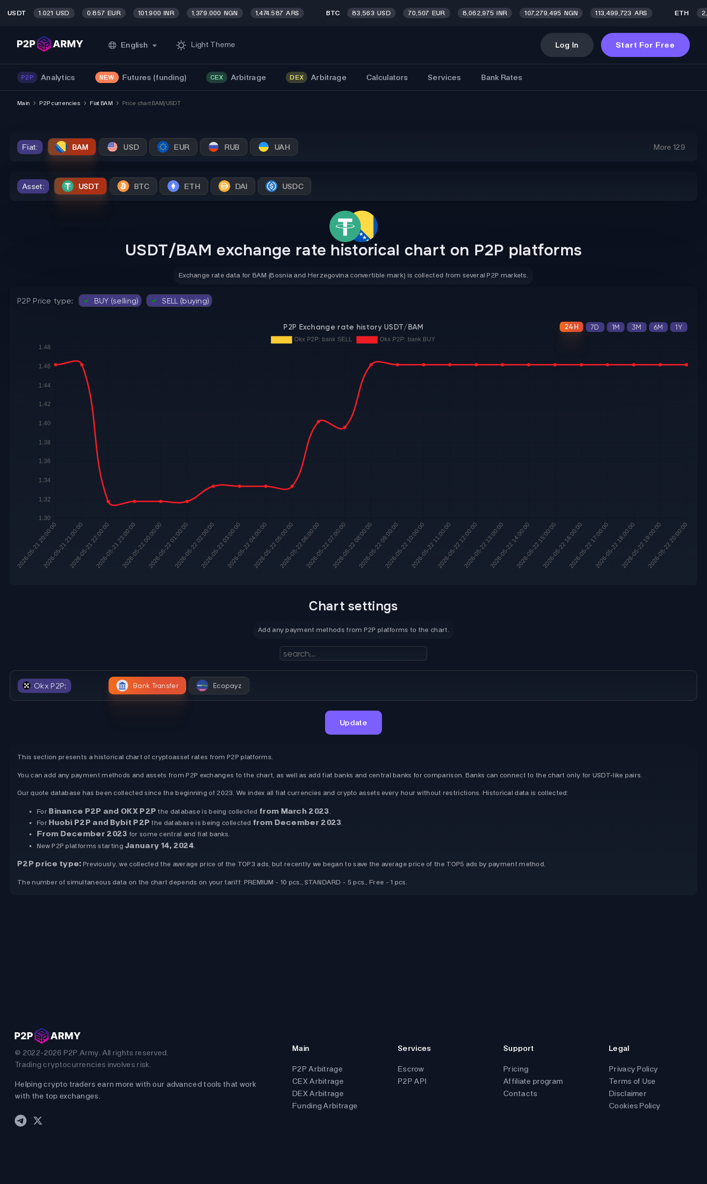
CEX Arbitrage (318, 1081)
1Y (678, 327)
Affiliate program (533, 1081)
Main (23, 103)
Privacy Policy (633, 1069)
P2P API (412, 1081)
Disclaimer (628, 1093)
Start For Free (645, 45)
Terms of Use (632, 1081)
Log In (567, 45)
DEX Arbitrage (318, 1093)
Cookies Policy (634, 1105)
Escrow (411, 1069)
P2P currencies (59, 103)
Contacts (520, 1093)
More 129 (669, 147)
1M (616, 327)
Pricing (515, 1069)
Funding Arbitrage (324, 1105)
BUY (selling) (110, 300)
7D (595, 327)
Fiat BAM (101, 103)
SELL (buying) (179, 300)
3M (637, 327)
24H (571, 327)
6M (658, 327)
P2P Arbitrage (317, 1069)
